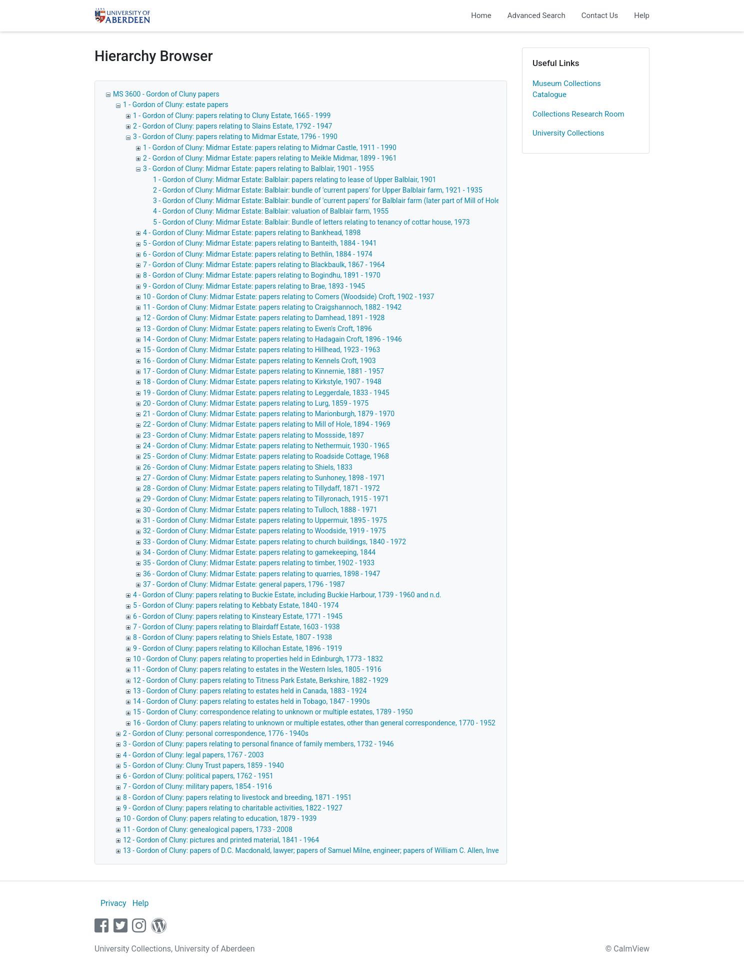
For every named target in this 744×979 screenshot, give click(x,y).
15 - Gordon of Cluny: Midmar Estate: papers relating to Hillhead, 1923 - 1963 (261, 350)
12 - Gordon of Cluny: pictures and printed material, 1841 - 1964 (221, 840)
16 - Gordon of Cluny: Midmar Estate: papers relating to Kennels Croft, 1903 (259, 361)
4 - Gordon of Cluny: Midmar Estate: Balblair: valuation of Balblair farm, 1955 (270, 211)
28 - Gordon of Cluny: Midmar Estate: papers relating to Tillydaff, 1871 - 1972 (261, 488)
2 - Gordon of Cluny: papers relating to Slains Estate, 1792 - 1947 (232, 126)
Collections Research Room (578, 114)
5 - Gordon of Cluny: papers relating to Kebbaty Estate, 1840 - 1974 (235, 605)
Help (642, 15)
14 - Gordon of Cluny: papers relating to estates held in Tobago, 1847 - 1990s (251, 701)
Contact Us (600, 15)
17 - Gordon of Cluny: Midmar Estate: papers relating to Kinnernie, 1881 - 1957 (263, 371)
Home (481, 15)
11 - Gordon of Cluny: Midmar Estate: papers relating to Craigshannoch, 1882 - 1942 (272, 307)
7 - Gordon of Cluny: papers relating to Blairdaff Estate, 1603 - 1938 (236, 627)
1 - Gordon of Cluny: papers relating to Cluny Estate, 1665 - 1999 (231, 116)
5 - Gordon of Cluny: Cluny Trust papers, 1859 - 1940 (203, 765)
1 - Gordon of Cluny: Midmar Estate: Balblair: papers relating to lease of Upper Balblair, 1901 (294, 180)
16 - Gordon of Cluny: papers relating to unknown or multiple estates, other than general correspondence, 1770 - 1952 (314, 723)
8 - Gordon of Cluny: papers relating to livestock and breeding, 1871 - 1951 (237, 797)
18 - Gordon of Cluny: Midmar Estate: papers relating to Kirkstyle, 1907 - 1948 (262, 382)
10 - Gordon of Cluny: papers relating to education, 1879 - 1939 (219, 818)
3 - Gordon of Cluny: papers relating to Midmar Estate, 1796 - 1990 (235, 137)
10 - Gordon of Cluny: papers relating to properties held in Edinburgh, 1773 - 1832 (258, 659)
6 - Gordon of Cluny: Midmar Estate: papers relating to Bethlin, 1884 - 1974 (257, 254)
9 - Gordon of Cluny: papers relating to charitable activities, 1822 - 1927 (232, 808)
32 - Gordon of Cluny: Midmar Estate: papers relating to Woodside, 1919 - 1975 (264, 531)
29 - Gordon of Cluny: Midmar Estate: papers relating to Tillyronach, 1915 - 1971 (266, 499)
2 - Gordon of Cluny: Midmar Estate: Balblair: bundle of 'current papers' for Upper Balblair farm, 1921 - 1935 (317, 190)
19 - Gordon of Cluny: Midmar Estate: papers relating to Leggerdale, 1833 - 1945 (266, 393)
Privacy (113, 903)
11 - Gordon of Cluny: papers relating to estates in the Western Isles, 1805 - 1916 (257, 669)
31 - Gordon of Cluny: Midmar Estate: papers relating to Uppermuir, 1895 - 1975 (265, 520)
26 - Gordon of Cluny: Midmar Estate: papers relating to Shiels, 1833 (247, 467)
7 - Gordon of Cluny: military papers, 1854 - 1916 (197, 786)
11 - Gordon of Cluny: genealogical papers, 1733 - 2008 (207, 829)
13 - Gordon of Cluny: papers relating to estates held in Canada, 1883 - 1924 (249, 691)
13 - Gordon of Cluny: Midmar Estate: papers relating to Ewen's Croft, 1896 (257, 329)
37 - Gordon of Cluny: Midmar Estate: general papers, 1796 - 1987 (244, 584)
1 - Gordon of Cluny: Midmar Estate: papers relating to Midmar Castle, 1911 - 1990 (269, 148)
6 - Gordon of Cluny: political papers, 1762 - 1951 (198, 776)
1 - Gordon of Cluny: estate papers (175, 105)
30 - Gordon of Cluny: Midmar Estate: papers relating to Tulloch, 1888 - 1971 (260, 510)
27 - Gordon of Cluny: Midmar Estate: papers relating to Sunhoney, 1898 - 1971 (264, 478)
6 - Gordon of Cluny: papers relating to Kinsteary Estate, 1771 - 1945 (237, 616)
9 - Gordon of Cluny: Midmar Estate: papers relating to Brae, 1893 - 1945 (254, 286)
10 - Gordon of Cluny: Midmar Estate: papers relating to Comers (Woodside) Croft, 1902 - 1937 (288, 297)
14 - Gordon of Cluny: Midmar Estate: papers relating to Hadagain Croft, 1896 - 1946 (272, 339)
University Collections (568, 133)
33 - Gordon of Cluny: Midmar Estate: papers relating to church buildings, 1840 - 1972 (274, 542)
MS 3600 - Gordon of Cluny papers (166, 94)
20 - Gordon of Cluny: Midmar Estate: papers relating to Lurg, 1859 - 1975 (255, 403)
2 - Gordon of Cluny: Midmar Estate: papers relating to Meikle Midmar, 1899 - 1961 (270, 158)
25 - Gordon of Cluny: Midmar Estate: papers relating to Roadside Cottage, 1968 (266, 456)
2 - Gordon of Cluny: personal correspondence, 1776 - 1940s (215, 733)
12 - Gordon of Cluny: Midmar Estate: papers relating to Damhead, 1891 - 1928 (263, 318)
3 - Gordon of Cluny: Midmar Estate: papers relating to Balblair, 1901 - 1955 (258, 169)
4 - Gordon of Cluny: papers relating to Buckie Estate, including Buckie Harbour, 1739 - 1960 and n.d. (287, 595)
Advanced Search (537, 15)
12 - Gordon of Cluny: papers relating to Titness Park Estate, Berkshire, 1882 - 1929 (260, 680)
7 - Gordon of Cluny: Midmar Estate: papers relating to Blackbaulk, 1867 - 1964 (264, 265)
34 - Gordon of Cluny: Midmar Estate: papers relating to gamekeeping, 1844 (259, 552)
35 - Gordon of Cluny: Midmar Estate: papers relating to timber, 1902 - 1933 (258, 563)
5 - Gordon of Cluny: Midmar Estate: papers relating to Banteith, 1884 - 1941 (260, 243)
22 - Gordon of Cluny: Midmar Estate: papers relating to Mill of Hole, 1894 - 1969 (266, 424)
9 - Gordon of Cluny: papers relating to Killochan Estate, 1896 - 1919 (237, 648)
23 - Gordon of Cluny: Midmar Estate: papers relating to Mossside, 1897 (253, 435)
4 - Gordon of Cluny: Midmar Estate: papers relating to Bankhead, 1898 (251, 233)
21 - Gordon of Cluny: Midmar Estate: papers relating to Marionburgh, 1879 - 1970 (268, 414)
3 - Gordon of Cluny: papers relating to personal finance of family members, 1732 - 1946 (258, 744)
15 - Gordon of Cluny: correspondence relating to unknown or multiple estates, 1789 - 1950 (273, 712)
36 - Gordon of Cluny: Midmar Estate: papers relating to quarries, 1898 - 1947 (261, 574)
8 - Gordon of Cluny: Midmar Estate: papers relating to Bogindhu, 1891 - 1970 (261, 275)
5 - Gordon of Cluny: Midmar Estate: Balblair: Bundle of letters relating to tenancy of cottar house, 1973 (311, 222)
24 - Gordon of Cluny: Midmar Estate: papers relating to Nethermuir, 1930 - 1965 (266, 446)
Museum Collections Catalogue (566, 89)
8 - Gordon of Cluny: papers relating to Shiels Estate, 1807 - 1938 (232, 637)
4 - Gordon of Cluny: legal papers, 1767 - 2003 (193, 755)
